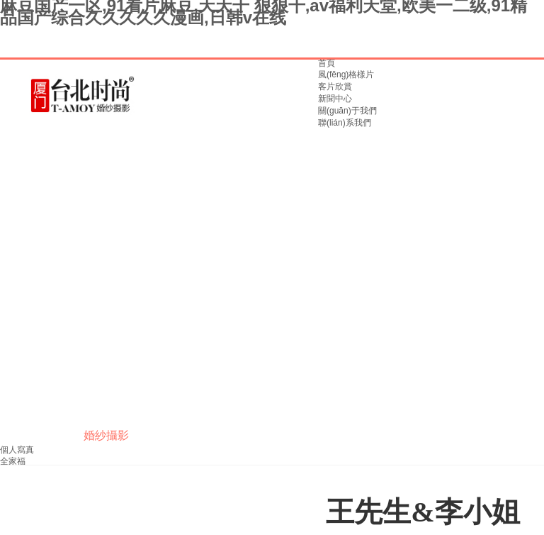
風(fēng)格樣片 (346, 74)
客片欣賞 (335, 87)
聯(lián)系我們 (344, 123)
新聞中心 (335, 99)
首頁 (326, 63)
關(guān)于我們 (347, 111)
